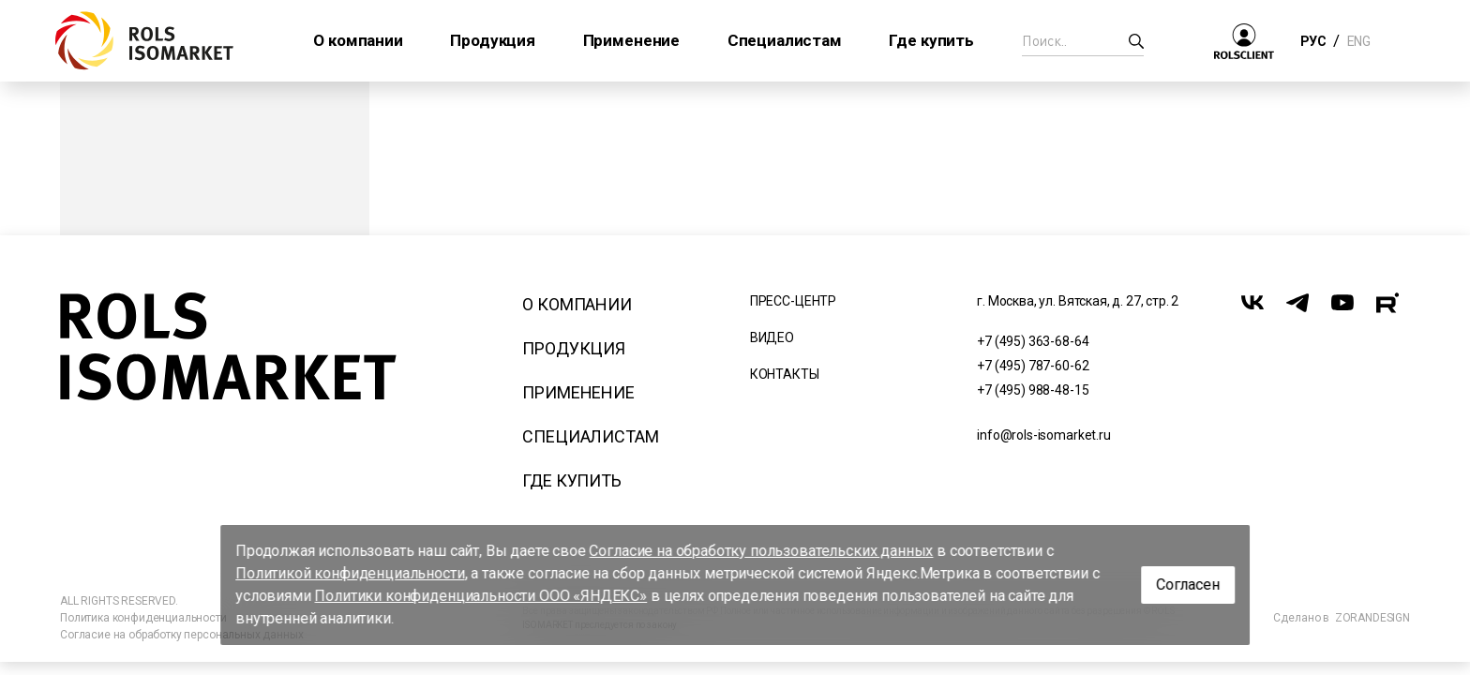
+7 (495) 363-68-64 (1032, 341)
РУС (1313, 41)
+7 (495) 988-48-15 (1032, 390)
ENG (1358, 41)
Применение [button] (631, 40)
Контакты (784, 374)
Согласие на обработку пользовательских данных (762, 551)
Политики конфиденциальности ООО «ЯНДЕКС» (481, 596)
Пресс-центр (793, 300)
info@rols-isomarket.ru (1043, 435)
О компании (576, 304)
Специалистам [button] (785, 40)
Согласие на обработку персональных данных (181, 634)
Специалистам (590, 436)
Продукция (573, 348)
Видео (772, 337)
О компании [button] (357, 40)
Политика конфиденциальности (143, 617)
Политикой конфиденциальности (350, 573)
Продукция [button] (492, 40)
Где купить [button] (931, 40)
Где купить (571, 480)
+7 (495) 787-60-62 (1032, 365)
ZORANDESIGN (1372, 617)
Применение (578, 392)
